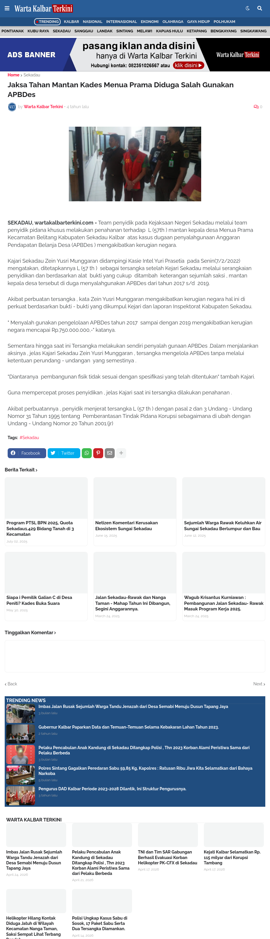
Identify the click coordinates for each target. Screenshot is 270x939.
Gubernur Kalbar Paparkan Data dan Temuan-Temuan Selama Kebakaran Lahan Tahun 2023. (129, 727)
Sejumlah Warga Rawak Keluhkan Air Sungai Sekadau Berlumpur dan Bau (222, 525)
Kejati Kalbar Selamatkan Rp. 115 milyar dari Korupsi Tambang (232, 857)
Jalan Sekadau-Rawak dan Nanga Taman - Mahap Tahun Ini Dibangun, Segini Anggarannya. (132, 603)
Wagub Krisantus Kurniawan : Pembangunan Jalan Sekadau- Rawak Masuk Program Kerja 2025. (224, 603)
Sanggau (83, 31)
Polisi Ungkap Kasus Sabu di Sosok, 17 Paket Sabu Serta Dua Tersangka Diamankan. (99, 923)
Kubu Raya (38, 31)
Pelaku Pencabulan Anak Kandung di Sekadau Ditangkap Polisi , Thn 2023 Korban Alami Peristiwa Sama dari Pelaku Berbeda (144, 750)
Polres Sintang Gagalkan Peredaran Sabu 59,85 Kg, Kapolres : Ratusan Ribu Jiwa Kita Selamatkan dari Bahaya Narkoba (145, 771)
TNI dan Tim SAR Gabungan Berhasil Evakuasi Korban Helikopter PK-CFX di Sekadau (167, 857)
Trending (47, 21)
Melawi (144, 31)
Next (258, 684)
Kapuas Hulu (169, 31)
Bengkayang (223, 31)
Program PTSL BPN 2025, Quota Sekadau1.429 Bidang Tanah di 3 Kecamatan (40, 528)
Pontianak (12, 31)
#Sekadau (29, 437)
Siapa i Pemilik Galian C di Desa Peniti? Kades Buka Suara (39, 600)
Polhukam (224, 21)
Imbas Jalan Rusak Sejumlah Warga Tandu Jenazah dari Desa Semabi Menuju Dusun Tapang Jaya (133, 706)
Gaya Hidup (198, 21)
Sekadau (62, 31)
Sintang (124, 31)
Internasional (121, 21)
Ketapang (197, 31)
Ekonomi (150, 21)
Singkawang (253, 31)
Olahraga (172, 21)
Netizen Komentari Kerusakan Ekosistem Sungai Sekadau (126, 525)
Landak (105, 31)
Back (12, 684)
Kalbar (71, 21)
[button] (7, 9)
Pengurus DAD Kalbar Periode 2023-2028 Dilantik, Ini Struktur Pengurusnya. (112, 788)
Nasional (92, 21)
